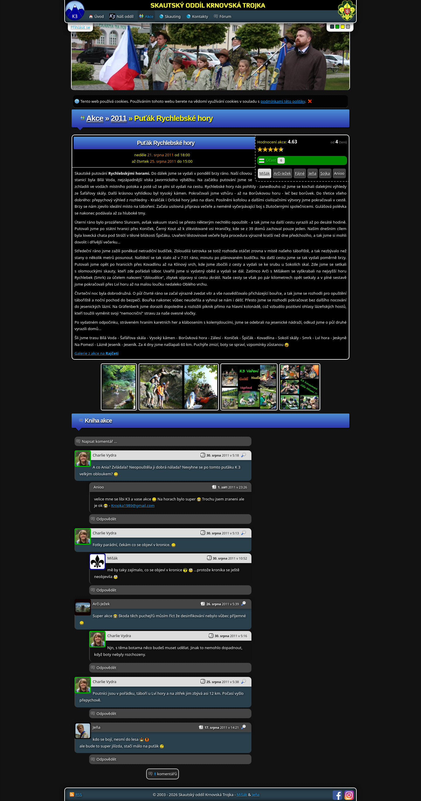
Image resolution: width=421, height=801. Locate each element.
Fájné (300, 173)
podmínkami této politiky (282, 101)
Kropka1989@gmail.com (133, 505)
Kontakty (200, 16)
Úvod (99, 16)
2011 (119, 118)
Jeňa (312, 173)
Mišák (264, 173)
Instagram (349, 795)
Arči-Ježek (282, 173)
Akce (94, 118)
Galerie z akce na (96, 353)
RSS (78, 794)
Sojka (325, 173)
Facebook (337, 795)
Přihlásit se (80, 27)
